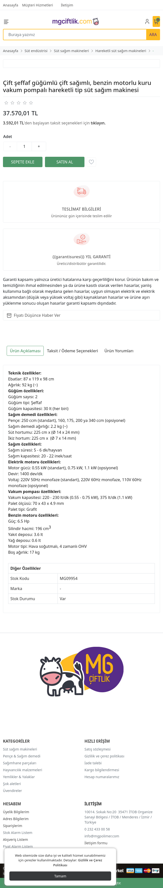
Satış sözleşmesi (97, 749)
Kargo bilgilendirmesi (101, 770)
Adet (7, 136)
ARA (153, 34)
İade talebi (93, 763)
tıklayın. (98, 123)
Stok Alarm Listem (17, 832)
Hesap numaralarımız (101, 776)
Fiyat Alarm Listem (18, 846)
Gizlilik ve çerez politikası (104, 756)
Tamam (60, 876)
